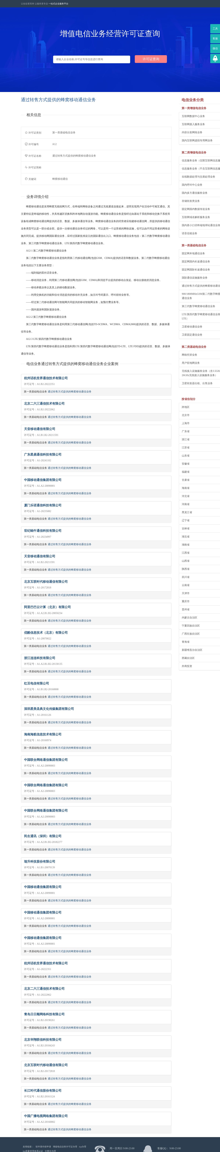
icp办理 (82, 1146)
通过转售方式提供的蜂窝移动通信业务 (69, 391)
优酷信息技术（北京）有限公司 (46, 632)
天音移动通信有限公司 (39, 429)
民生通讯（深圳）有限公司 (43, 836)
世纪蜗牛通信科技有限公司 (43, 530)
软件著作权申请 (43, 1146)
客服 (215, 38)
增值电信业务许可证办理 (65, 1146)
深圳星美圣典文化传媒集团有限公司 (49, 709)
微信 (215, 48)
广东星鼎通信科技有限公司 (43, 454)
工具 (215, 28)
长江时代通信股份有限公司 (43, 1090)
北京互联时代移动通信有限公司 (46, 581)
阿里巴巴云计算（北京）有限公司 (47, 607)
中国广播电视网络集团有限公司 (46, 1116)
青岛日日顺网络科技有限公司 (44, 1014)
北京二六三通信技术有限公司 (44, 403)
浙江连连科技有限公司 (39, 658)
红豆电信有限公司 (36, 683)
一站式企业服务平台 (58, 3)
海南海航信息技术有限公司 (43, 734)
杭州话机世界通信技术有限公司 (46, 378)
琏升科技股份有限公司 (39, 861)
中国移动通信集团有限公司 (43, 480)
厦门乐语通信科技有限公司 (43, 505)
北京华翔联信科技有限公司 (43, 1039)
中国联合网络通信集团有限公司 (46, 760)
